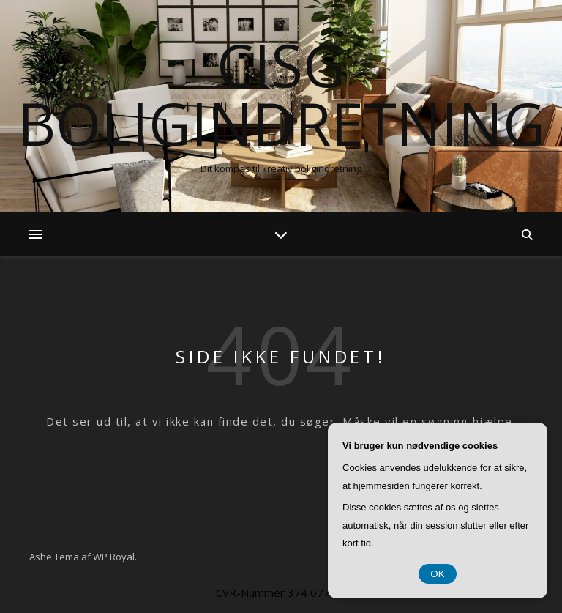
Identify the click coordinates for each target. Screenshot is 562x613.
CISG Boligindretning (281, 93)
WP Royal (114, 556)
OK (437, 573)
